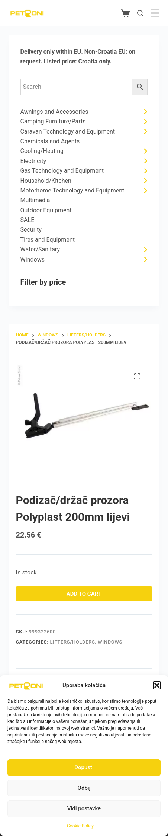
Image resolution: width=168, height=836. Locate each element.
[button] (157, 685)
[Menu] (155, 13)
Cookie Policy (80, 826)
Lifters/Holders (72, 642)
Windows (110, 642)
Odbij (84, 788)
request (30, 61)
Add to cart (84, 594)
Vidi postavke (84, 808)
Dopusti (84, 767)
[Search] (140, 13)
